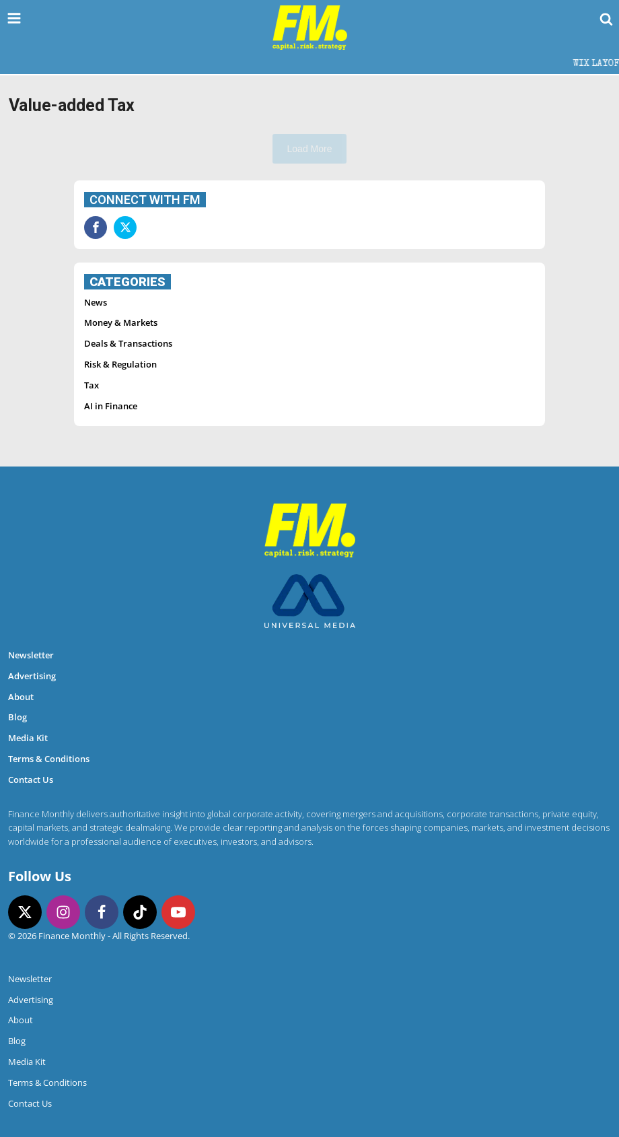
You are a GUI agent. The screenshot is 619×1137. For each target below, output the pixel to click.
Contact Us (30, 779)
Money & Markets (120, 322)
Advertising (32, 676)
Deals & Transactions (128, 343)
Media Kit (28, 738)
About (21, 697)
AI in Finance (110, 406)
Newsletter (31, 655)
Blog (17, 717)
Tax (91, 385)
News (95, 302)
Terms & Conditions (48, 759)
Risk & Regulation (120, 364)
